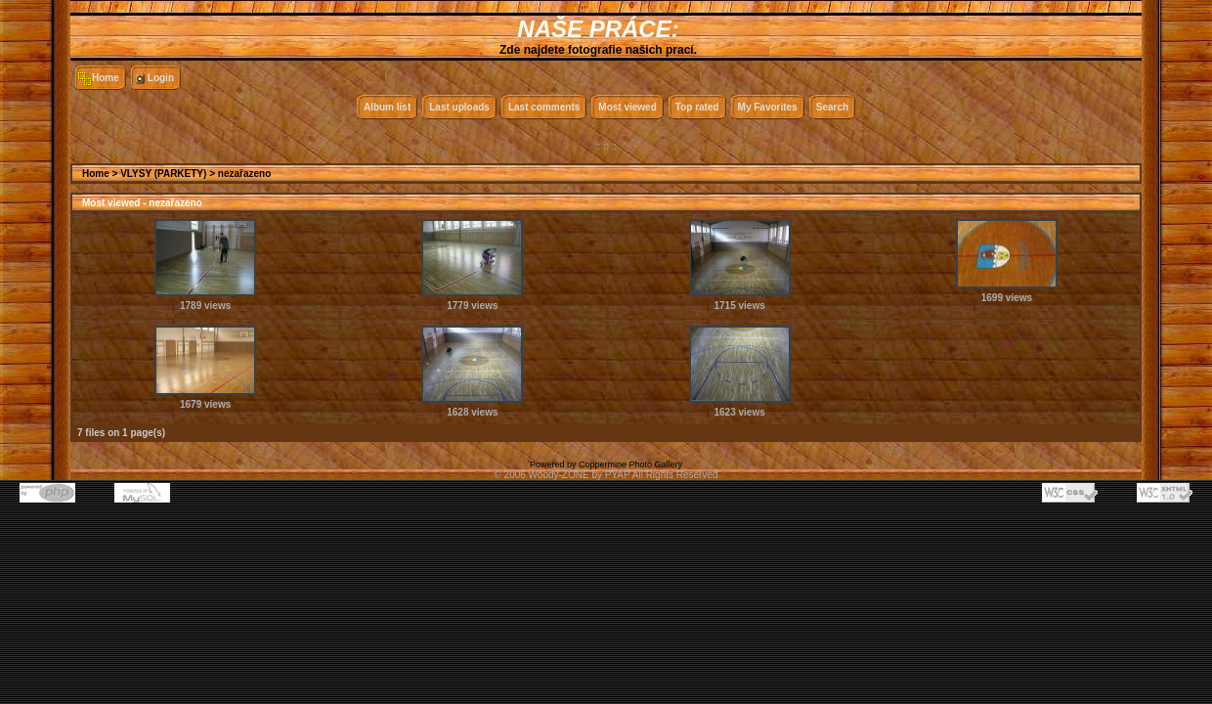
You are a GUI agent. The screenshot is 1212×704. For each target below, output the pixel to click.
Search (832, 107)
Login (161, 77)
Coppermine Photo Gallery (630, 464)
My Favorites (768, 107)
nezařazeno (244, 173)
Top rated (697, 107)
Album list (387, 107)
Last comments (544, 107)
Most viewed (627, 107)
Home (105, 77)
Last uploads (459, 107)
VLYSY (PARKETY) (163, 173)
